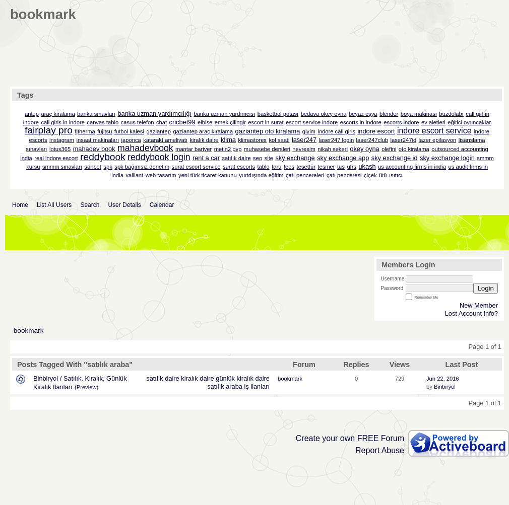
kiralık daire (197, 378)
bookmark (29, 330)
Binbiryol (445, 387)
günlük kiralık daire (243, 378)
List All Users (54, 204)
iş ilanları (257, 386)
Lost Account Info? (471, 313)
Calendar (162, 204)
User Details (124, 204)
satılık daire (162, 378)
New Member (479, 305)
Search (89, 204)
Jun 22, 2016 (442, 379)
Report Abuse (379, 450)
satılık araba (224, 386)
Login (485, 288)
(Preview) (86, 387)
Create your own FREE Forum (350, 438)
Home (20, 204)
